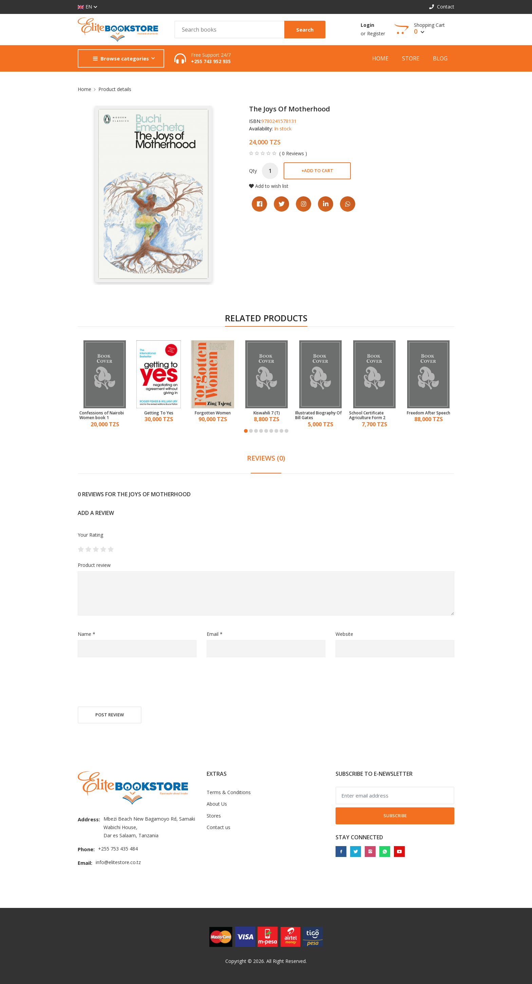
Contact (441, 6)
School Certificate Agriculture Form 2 (367, 416)
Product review (94, 565)
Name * (86, 634)
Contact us (218, 827)
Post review (109, 715)
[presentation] (129, 682)
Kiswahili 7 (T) (266, 413)
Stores (214, 815)
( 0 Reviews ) (293, 153)
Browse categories (121, 58)
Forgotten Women (213, 413)
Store (410, 58)
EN (85, 7)
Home (380, 58)
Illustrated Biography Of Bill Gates (318, 416)
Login (367, 25)
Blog (440, 58)
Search (305, 29)
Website (344, 634)
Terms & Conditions (229, 792)
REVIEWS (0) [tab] (266, 458)
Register (376, 33)
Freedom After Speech (428, 413)
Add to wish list (268, 186)
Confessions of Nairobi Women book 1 (101, 416)
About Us (217, 804)
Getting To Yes (158, 413)
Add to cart (317, 170)
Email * (215, 634)
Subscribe (395, 815)
